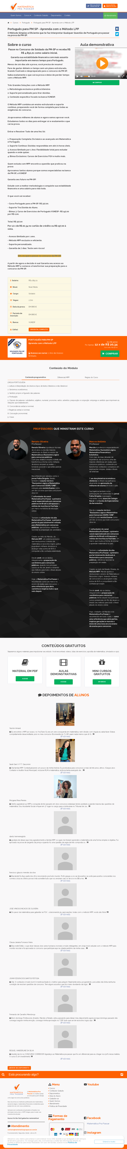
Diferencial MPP (63, 377)
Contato (67, 15)
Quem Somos (16, 15)
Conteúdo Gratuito (41, 15)
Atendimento (54, 1104)
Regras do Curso (91, 377)
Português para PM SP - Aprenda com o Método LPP (54, 23)
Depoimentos (56, 15)
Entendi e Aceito (109, 1142)
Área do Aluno (55, 1096)
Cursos (15, 23)
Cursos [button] (27, 15)
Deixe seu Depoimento (19, 1068)
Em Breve (102, 682)
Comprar (97, 82)
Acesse (25, 679)
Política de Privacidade (58, 1106)
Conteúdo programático (35, 377)
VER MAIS (65, 737)
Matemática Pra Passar (98, 1123)
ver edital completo (39, 329)
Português (26, 23)
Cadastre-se (54, 1099)
